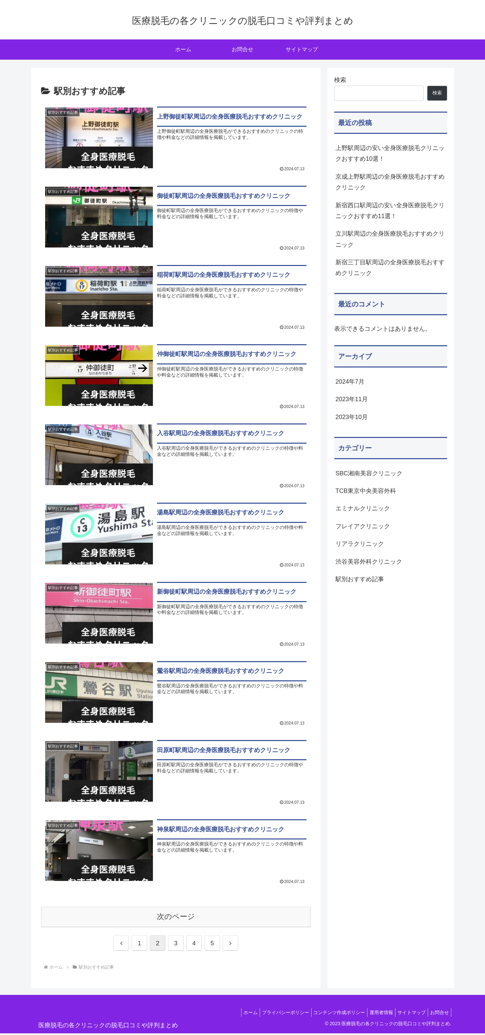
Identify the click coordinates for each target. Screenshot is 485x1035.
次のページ (176, 918)
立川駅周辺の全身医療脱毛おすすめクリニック (390, 239)
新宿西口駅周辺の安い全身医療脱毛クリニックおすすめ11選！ (390, 210)
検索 (340, 80)
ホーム (235, 1013)
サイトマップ (407, 1013)
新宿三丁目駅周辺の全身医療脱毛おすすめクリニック (390, 267)
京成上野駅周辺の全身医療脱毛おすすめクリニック (390, 182)
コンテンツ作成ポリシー (330, 1013)
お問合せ (438, 1013)
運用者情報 (374, 1013)
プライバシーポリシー (273, 1013)
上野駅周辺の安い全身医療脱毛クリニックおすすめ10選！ (390, 153)
